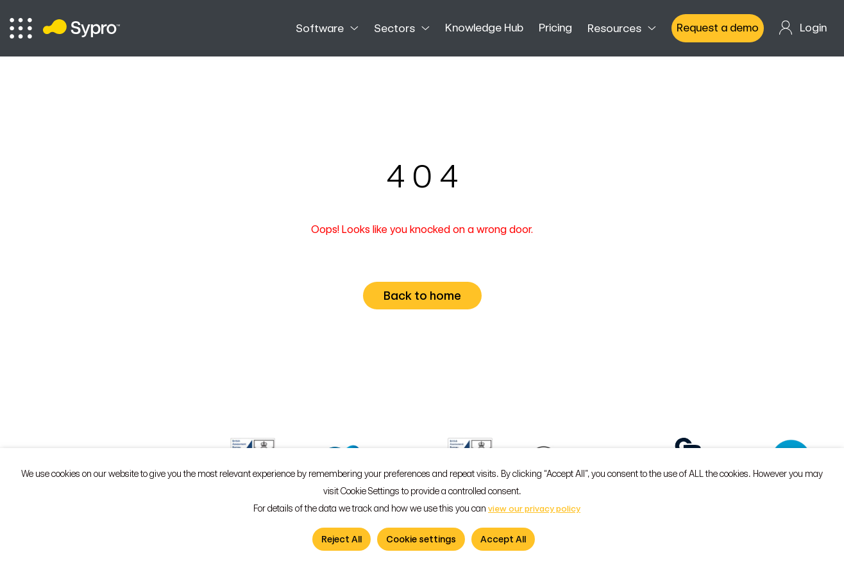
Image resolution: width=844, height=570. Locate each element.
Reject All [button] (341, 539)
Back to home (425, 295)
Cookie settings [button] (421, 539)
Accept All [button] (503, 539)
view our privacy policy (534, 509)
